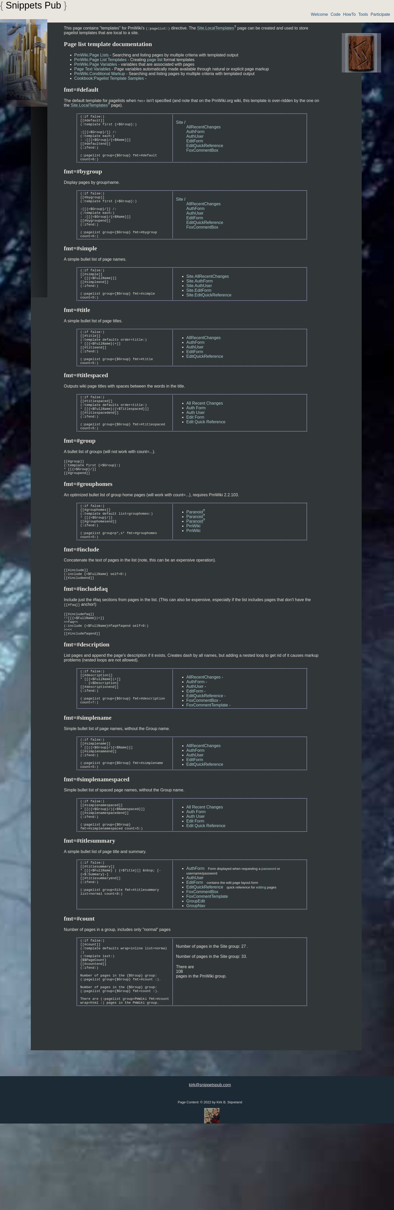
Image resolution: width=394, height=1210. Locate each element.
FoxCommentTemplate (207, 761)
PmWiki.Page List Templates (100, 59)
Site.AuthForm (199, 299)
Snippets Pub (33, 5)
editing (261, 959)
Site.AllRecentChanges (207, 295)
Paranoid (194, 554)
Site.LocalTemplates (215, 28)
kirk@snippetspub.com (210, 1170)
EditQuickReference (204, 145)
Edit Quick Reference (205, 453)
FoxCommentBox (202, 150)
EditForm (194, 141)
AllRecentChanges (203, 127)
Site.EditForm (198, 309)
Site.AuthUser (199, 304)
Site (179, 122)
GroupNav (195, 978)
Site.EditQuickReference (208, 313)
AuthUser (195, 136)
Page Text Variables (92, 69)
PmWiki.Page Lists (91, 55)
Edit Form (195, 449)
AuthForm (195, 131)
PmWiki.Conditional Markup (99, 73)
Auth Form (196, 440)
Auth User (195, 444)
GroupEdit (195, 973)
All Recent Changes (204, 435)
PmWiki (193, 568)
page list (154, 59)
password (268, 941)
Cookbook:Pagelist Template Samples (109, 78)
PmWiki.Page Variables (95, 64)
